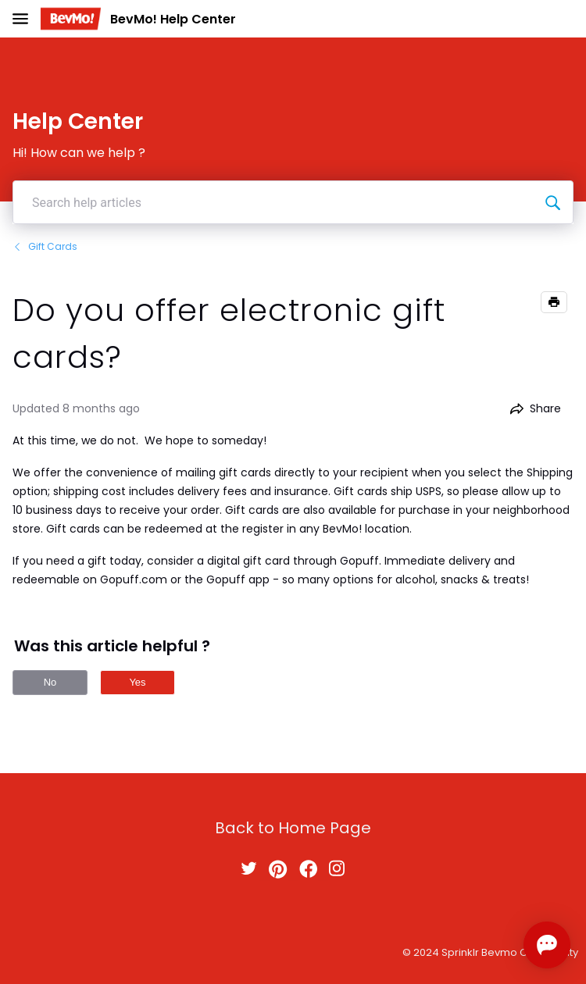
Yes (137, 682)
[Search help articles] (552, 202)
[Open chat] (546, 945)
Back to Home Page (293, 828)
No (50, 682)
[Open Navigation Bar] (25, 19)
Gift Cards (45, 246)
